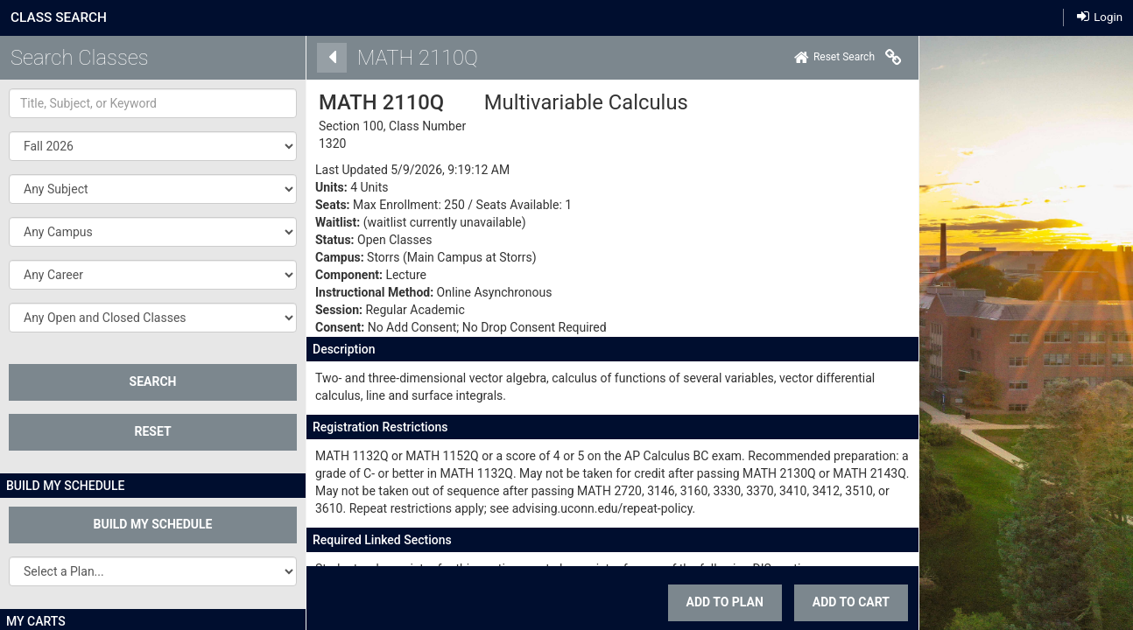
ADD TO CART (804, 602)
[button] (153, 189)
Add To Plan (678, 602)
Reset (152, 431)
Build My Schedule (153, 524)
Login (1099, 17)
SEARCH (153, 381)
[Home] (788, 58)
